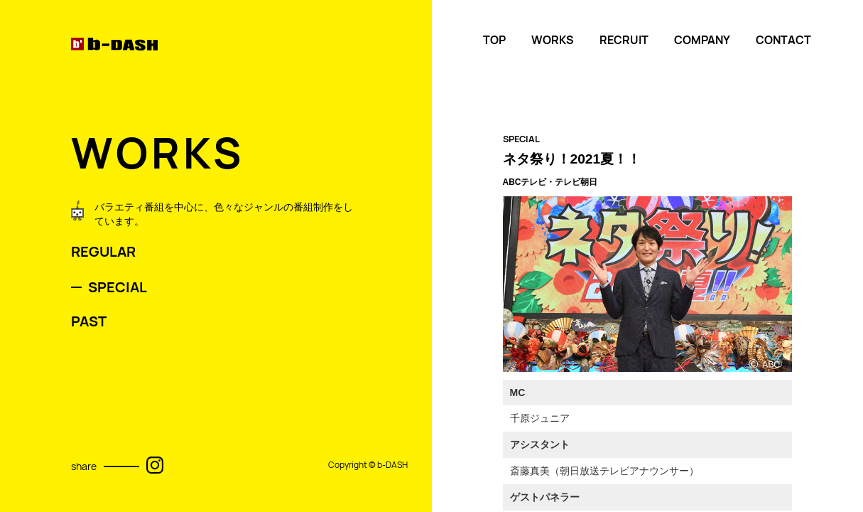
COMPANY (702, 40)
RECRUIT (623, 40)
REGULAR (103, 251)
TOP (494, 40)
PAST (89, 321)
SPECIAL (117, 287)
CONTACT (783, 40)
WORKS (552, 40)
